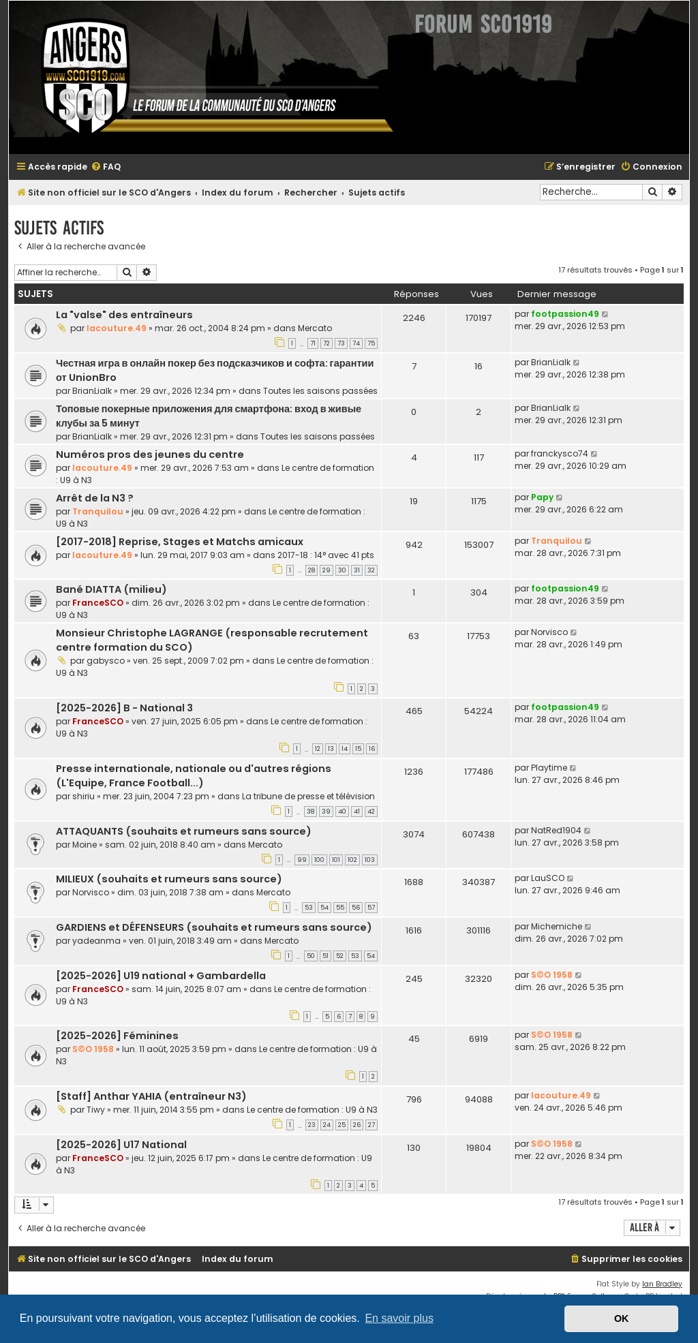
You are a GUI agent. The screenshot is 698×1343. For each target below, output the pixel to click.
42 (371, 811)
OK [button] (621, 1318)
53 (309, 908)
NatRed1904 (556, 830)
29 (326, 570)
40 (342, 811)
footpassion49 (565, 314)
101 (336, 860)
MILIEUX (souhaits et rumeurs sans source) (169, 879)
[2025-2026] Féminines (117, 1036)
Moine (84, 844)
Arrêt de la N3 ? (95, 498)
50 (311, 956)
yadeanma (96, 940)
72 (326, 343)
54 (324, 908)
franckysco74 (559, 453)
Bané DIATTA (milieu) (111, 589)
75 (371, 343)
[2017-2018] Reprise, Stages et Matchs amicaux (179, 542)
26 (357, 1125)
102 (352, 860)
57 (371, 908)
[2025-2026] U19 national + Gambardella (161, 976)
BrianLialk (92, 391)
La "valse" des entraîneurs (124, 315)
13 (331, 749)
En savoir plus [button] (399, 1318)
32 (371, 570)
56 (356, 908)
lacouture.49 (117, 328)
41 (357, 811)
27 (371, 1125)
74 (356, 343)
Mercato (315, 328)
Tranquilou (97, 511)
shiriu (83, 796)
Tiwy (96, 1109)
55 (340, 908)
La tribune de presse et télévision (308, 796)
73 (341, 343)
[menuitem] (106, 167)
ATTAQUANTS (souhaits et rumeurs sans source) (184, 831)
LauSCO (547, 878)
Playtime (549, 767)
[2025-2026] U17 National (121, 1145)
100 (319, 860)
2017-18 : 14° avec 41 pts (325, 555)
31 (357, 570)
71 (313, 343)
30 (342, 570)
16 (372, 749)
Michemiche (556, 926)
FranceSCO (97, 602)
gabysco (106, 660)
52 (340, 956)
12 (317, 749)
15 (358, 749)
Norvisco (549, 632)
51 (325, 956)
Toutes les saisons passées (320, 391)
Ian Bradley (662, 1284)
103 (370, 860)
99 (302, 860)
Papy (542, 497)
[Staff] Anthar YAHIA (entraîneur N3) (151, 1096)
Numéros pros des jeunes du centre (150, 454)
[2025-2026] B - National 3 (124, 708)
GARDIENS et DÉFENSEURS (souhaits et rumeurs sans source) (214, 927)
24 (327, 1125)
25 (342, 1125)
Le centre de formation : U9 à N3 (312, 1109)
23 (312, 1125)
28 (311, 570)
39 (326, 811)
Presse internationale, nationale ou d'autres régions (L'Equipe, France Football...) (193, 776)
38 (310, 811)
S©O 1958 (552, 975)
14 (345, 749)
